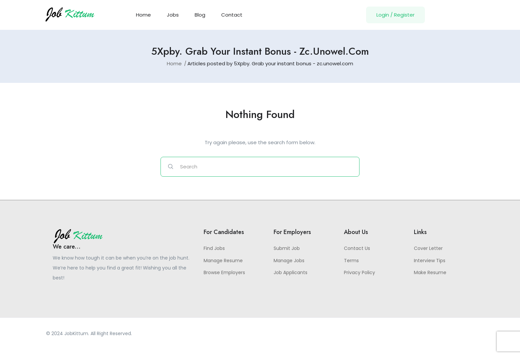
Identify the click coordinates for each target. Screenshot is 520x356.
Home (143, 14)
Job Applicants (290, 272)
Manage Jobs (289, 260)
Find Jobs (214, 248)
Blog (200, 14)
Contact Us (357, 248)
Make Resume (430, 272)
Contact (231, 14)
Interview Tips (429, 260)
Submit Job (287, 248)
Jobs (173, 14)
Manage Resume (223, 260)
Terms (351, 260)
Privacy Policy (359, 272)
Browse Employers (224, 272)
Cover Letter (428, 248)
